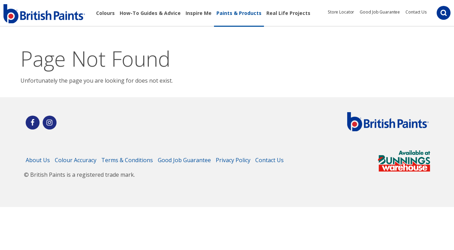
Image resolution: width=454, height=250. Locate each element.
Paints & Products (239, 13)
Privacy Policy (233, 160)
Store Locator (341, 12)
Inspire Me (199, 13)
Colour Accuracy (75, 160)
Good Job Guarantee (380, 12)
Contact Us (416, 12)
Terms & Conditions (127, 160)
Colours (105, 13)
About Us (38, 160)
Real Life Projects (288, 13)
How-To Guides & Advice (150, 13)
